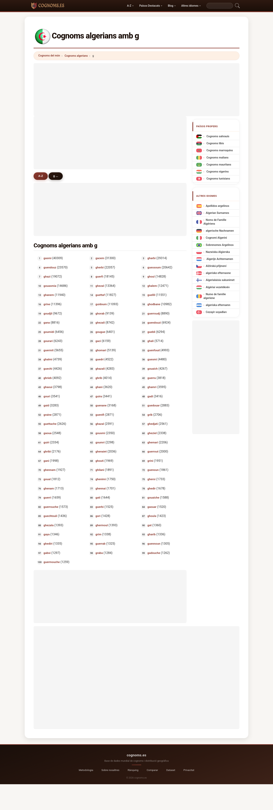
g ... (55, 175)
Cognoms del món (49, 55)
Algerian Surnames (217, 213)
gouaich (152, 368)
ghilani (100, 470)
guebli (151, 331)
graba (99, 552)
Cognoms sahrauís (217, 136)
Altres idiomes (189, 5)
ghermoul (102, 525)
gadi (150, 396)
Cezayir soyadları (216, 312)
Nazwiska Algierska (218, 252)
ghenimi (101, 479)
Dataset (170, 770)
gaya (47, 534)
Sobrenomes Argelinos (220, 245)
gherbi (100, 267)
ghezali (100, 322)
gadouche (153, 552)
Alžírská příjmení (216, 266)
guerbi (100, 506)
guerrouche (51, 506)
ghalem (152, 285)
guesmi (152, 359)
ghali (150, 341)
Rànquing (133, 770)
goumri (100, 442)
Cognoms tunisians (218, 178)
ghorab (100, 313)
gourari (48, 341)
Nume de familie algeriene (214, 296)
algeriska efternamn (218, 305)
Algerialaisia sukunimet (220, 280)
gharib (151, 534)
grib (150, 414)
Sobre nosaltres (110, 770)
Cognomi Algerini (216, 238)
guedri (100, 359)
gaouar (152, 506)
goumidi (49, 331)
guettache (50, 424)
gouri (47, 396)
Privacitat (189, 770)
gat (149, 525)
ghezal (100, 285)
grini (150, 460)
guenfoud (153, 350)
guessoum (154, 267)
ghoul (151, 276)
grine (47, 304)
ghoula (151, 516)
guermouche (52, 562)
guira (99, 396)
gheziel (152, 433)
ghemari (152, 442)
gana (47, 322)
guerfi (99, 276)
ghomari (101, 350)
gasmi (48, 258)
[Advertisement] (136, 89)
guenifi (100, 414)
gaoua (48, 433)
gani (46, 460)
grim (98, 534)
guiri (46, 442)
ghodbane (153, 304)
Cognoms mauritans (218, 164)
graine (48, 414)
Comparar (152, 770)
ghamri (152, 387)
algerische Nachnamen (220, 230)
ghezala (49, 525)
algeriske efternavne (218, 273)
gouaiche (153, 497)
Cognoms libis (215, 143)
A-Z (129, 5)
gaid (46, 405)
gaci (98, 341)
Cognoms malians (217, 157)
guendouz (50, 267)
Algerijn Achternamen (219, 259)
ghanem (49, 295)
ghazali (100, 368)
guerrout (152, 451)
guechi (48, 368)
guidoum (101, 304)
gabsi (47, 552)
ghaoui (48, 387)
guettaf (100, 295)
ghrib (99, 378)
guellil (151, 295)
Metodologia (86, 770)
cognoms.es (136, 755)
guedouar (153, 405)
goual (47, 479)
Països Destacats (149, 5)
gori (98, 516)
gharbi (151, 258)
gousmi (100, 433)
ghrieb (48, 378)
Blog (170, 5)
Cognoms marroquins (219, 150)
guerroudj (153, 313)
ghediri (48, 543)
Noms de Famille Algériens (214, 221)
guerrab (101, 543)
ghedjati (152, 424)
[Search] (219, 6)
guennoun (153, 543)
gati (98, 497)
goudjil (48, 313)
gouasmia (50, 285)
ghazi (47, 276)
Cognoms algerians (76, 55)
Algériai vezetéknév (218, 287)
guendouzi (154, 322)
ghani (99, 387)
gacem (100, 258)
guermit (49, 350)
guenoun (153, 470)
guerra (151, 378)
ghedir (151, 488)
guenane (101, 405)
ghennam (50, 470)
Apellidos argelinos (217, 206)
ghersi (151, 479)
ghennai (101, 488)
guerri (47, 497)
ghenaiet (101, 451)
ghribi (47, 451)
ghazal (100, 424)
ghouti (100, 460)
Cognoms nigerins (217, 171)
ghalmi (48, 359)
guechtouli (50, 516)
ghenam (49, 488)
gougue (100, 331)
